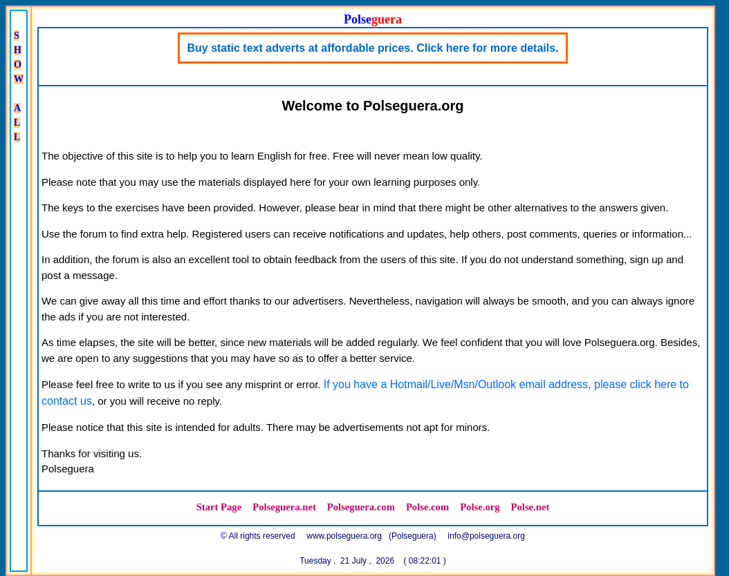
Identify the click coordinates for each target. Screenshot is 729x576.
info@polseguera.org (486, 536)
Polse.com (427, 506)
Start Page (219, 506)
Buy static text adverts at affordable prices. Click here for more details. (372, 48)
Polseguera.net (284, 506)
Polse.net (530, 506)
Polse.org (479, 506)
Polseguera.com (361, 506)
